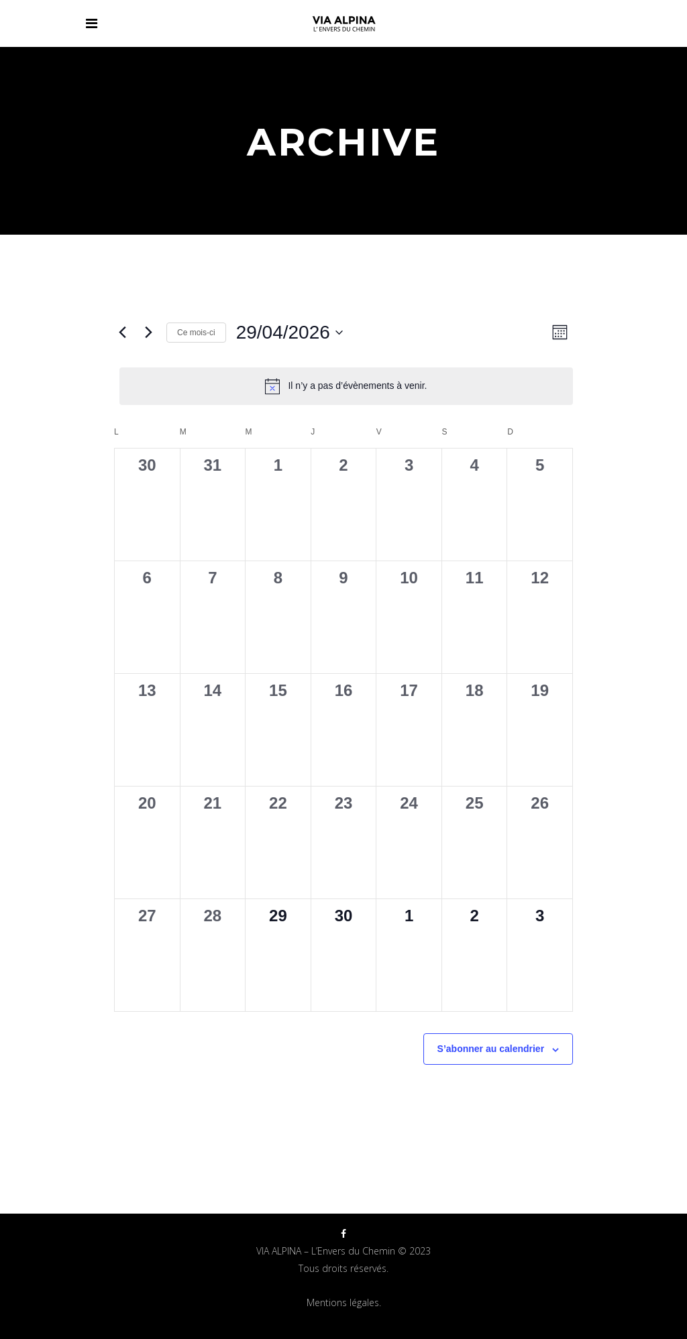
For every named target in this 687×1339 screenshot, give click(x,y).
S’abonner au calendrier (491, 1048)
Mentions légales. (344, 1302)
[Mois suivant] (148, 333)
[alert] (346, 386)
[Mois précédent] (122, 333)
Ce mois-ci (196, 332)
